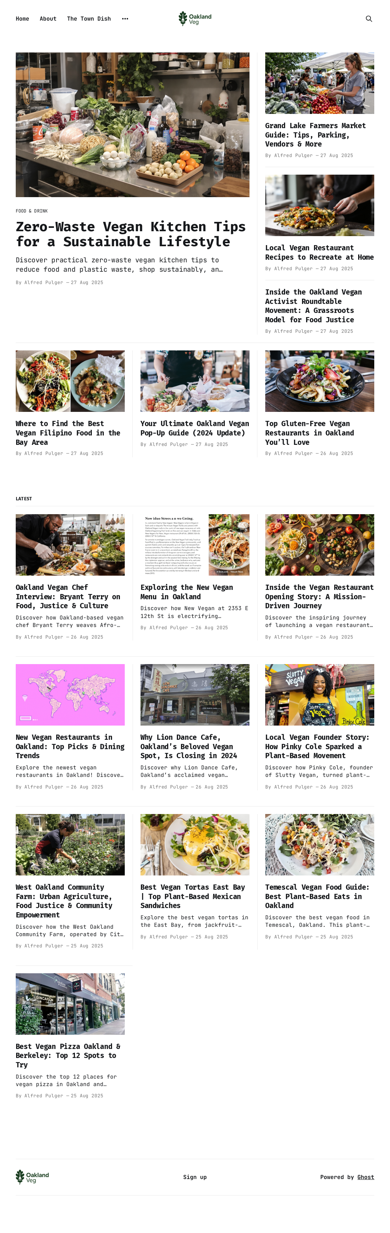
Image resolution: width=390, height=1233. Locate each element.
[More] (125, 19)
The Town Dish (89, 18)
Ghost (365, 1177)
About (48, 18)
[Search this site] (369, 19)
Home (22, 18)
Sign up (195, 1177)
